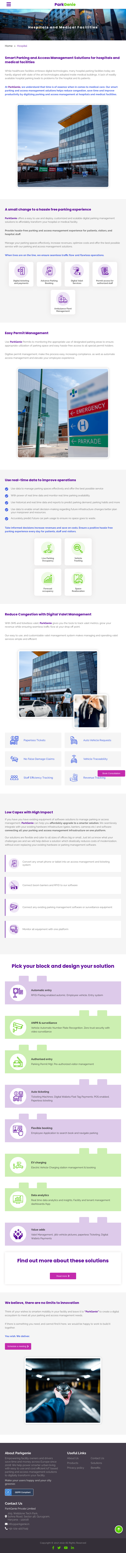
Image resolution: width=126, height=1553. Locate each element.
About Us (73, 1458)
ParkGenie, (14, 87)
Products (72, 1463)
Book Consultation (111, 773)
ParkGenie (11, 218)
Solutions (96, 1463)
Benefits (95, 1467)
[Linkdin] (72, 1548)
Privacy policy (75, 1467)
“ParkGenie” (91, 1311)
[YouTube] (66, 1548)
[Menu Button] (9, 4)
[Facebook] (53, 1548)
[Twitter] (59, 1548)
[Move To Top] (119, 1529)
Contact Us (97, 1458)
